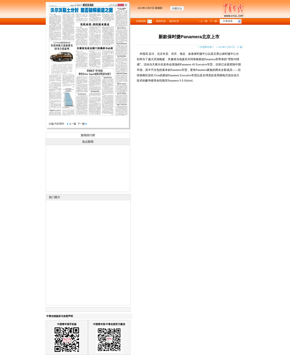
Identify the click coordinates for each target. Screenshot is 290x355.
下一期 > (214, 21)
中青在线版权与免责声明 (59, 316)
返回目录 (174, 21)
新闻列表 (161, 21)
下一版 (82, 123)
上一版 (71, 123)
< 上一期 (202, 21)
